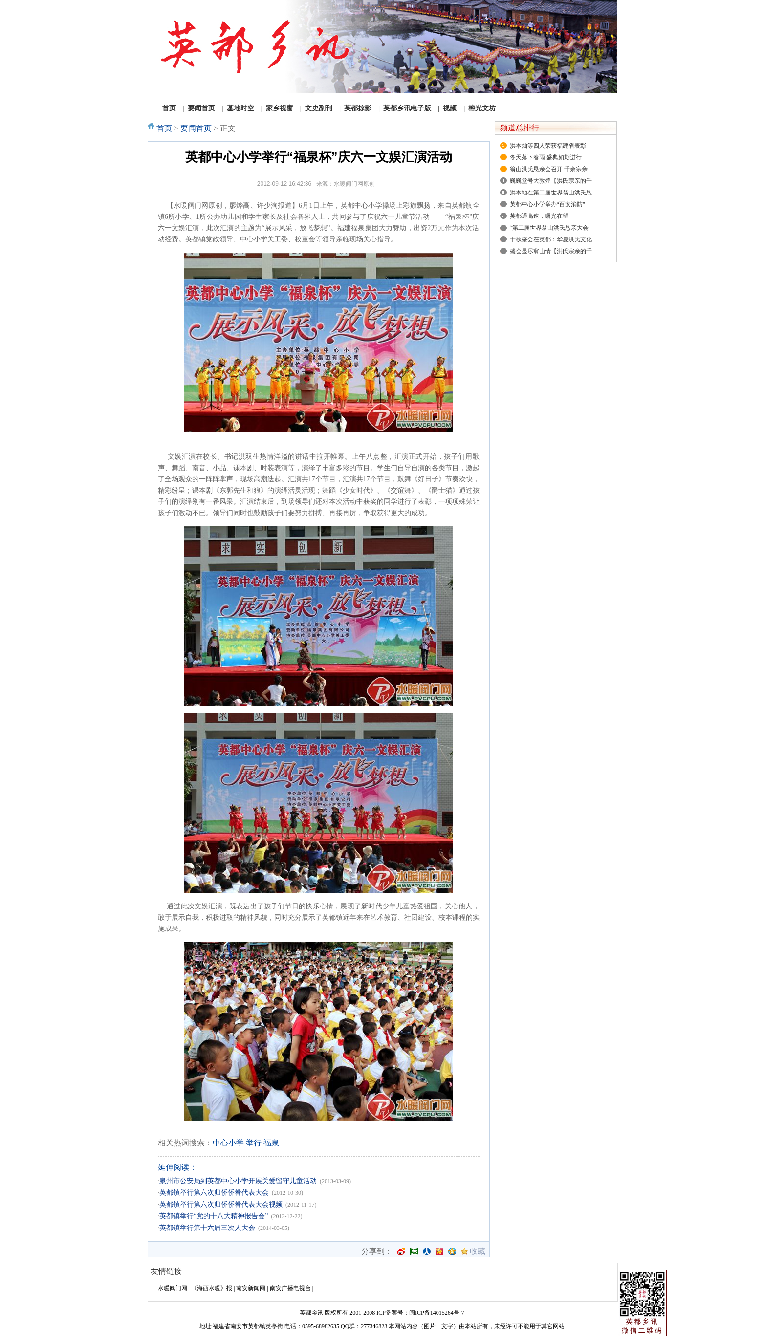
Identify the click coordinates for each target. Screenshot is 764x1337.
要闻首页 (196, 128)
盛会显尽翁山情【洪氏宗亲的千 (551, 251)
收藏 (477, 1251)
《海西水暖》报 (211, 1288)
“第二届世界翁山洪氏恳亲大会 (549, 227)
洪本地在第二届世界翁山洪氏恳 (551, 192)
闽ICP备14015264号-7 (436, 1312)
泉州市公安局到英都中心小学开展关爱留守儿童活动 (238, 1181)
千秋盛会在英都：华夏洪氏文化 (551, 239)
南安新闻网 (250, 1288)
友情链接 (166, 1271)
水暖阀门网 (172, 1288)
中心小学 (228, 1143)
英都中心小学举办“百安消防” (548, 204)
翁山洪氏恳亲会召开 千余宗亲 (549, 169)
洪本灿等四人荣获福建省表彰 (548, 145)
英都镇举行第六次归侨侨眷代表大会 (214, 1192)
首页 (164, 128)
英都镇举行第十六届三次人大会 (207, 1227)
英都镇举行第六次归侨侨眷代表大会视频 (221, 1204)
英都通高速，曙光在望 (539, 216)
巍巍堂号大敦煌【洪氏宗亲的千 (551, 180)
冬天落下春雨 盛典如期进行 (546, 157)
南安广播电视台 (290, 1288)
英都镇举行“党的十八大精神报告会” (213, 1216)
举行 (254, 1143)
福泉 (271, 1143)
